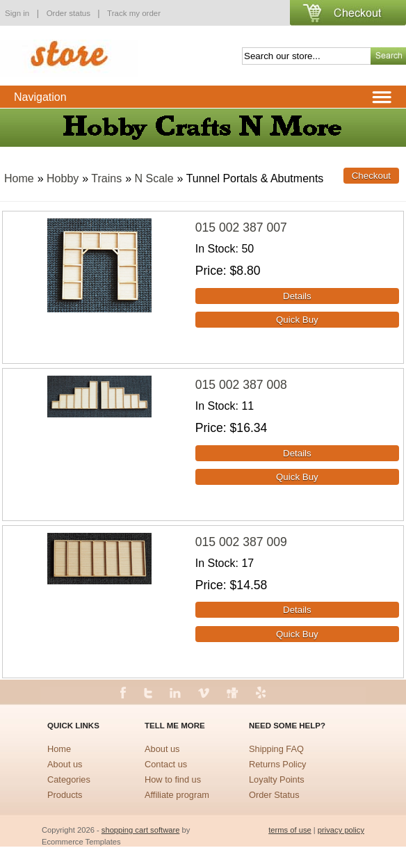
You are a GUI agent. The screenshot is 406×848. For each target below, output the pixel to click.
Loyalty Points (276, 779)
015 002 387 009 (241, 542)
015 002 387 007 (241, 227)
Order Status (274, 795)
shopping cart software (141, 830)
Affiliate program (177, 795)
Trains (106, 178)
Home (19, 178)
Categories (68, 779)
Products (65, 795)
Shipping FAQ (276, 749)
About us (65, 764)
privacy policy (341, 830)
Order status (70, 13)
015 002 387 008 (241, 385)
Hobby (63, 178)
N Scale (154, 178)
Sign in (17, 13)
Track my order (134, 13)
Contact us (166, 764)
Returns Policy (278, 764)
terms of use (289, 830)
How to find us (173, 779)
